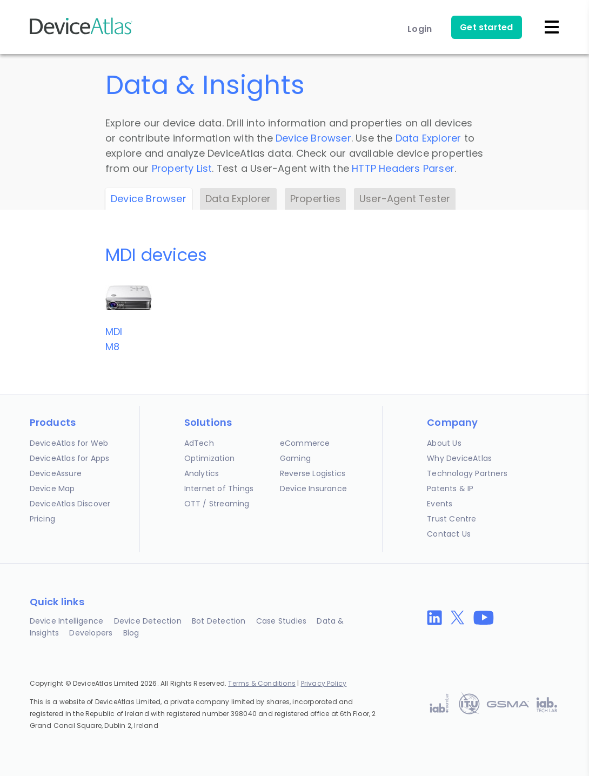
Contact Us (449, 534)
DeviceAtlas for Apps (70, 458)
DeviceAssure (56, 473)
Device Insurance (313, 488)
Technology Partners (467, 473)
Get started (486, 27)
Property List (182, 168)
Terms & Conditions (262, 683)
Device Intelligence (67, 621)
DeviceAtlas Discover (70, 503)
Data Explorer (428, 138)
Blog (131, 632)
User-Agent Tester (404, 198)
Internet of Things (219, 488)
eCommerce (305, 443)
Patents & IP (450, 488)
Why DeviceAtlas (459, 458)
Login (419, 29)
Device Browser (313, 138)
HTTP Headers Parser (403, 168)
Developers (90, 632)
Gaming (295, 458)
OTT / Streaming (217, 503)
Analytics (201, 473)
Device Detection (148, 621)
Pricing (42, 518)
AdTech (199, 443)
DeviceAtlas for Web (69, 443)
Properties (315, 198)
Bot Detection (219, 621)
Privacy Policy (324, 683)
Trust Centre (451, 518)
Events (439, 503)
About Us (444, 443)
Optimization (209, 458)
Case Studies (281, 621)
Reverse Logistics (312, 473)
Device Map (52, 488)
